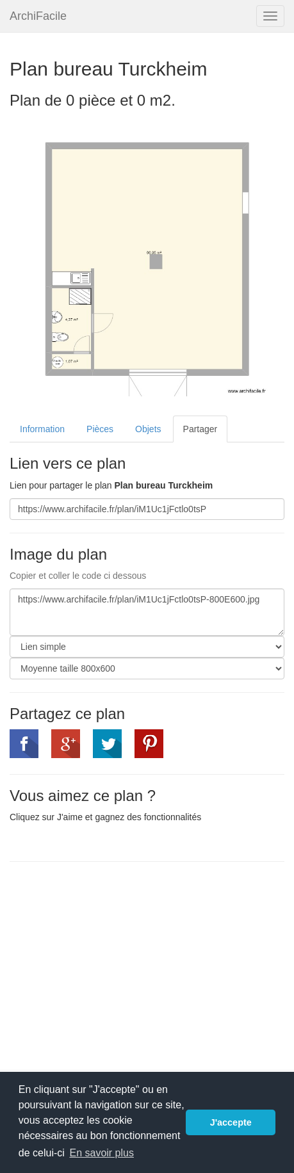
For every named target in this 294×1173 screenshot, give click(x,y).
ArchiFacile (38, 16)
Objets (148, 429)
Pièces (99, 429)
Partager (200, 429)
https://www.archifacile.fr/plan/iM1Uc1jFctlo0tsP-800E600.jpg (147, 612)
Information (42, 429)
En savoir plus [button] (101, 1152)
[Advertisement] (117, 964)
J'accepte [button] (231, 1122)
